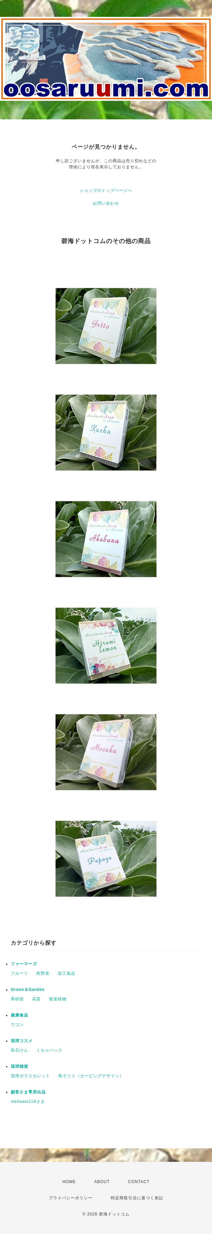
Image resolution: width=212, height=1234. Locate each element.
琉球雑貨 (19, 1066)
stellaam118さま (28, 1101)
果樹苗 (17, 999)
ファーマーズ (24, 964)
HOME (69, 1181)
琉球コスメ (22, 1040)
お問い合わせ (106, 203)
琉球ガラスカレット (30, 1076)
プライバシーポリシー (71, 1198)
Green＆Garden (28, 989)
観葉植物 (58, 999)
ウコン (17, 1024)
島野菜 (42, 973)
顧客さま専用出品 (28, 1092)
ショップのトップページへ (106, 190)
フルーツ (19, 973)
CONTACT (138, 1181)
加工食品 (66, 973)
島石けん (19, 1050)
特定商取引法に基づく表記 (137, 1198)
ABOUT (102, 1181)
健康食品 (19, 1015)
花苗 (36, 999)
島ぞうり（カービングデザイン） (91, 1076)
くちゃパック (49, 1050)
